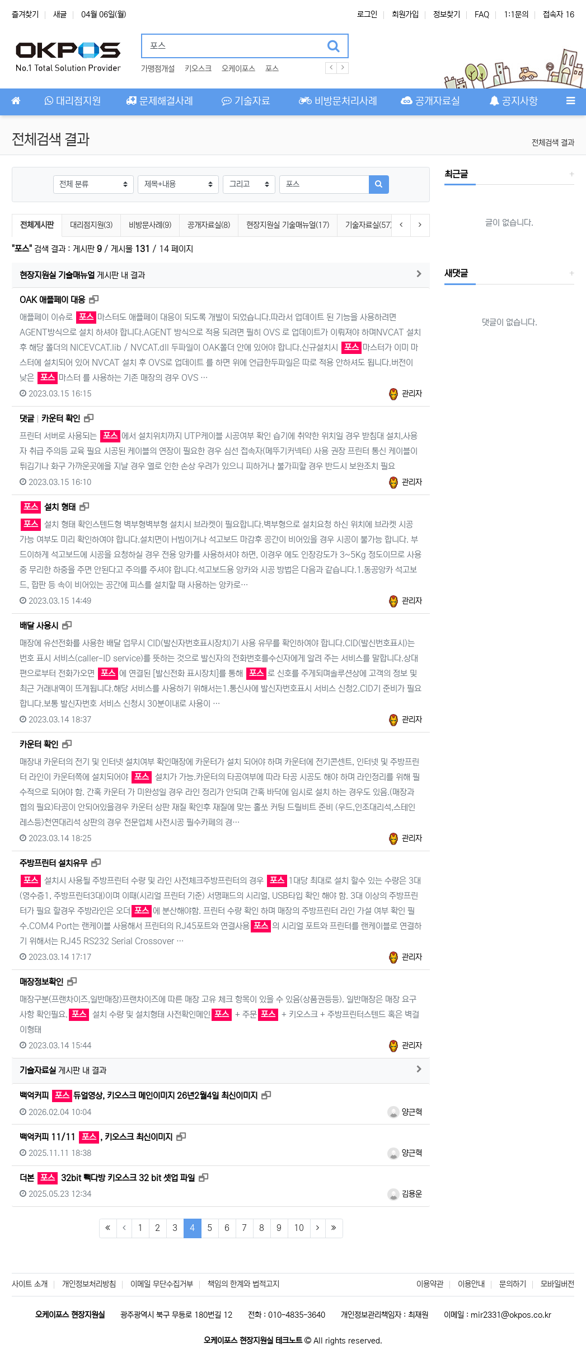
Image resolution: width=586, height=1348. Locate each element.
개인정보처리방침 (89, 1284)
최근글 (456, 174)
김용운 (404, 1194)
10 (299, 1228)
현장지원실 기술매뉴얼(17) (287, 225)
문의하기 (512, 1284)
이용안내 (471, 1284)
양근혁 (404, 1112)
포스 (272, 68)
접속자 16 (558, 14)
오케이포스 (238, 68)
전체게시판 (37, 225)
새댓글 (456, 273)
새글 (60, 14)
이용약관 (429, 1284)
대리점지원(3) (91, 225)
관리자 (404, 393)
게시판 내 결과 (82, 275)
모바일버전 (557, 1284)
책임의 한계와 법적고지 (243, 1284)
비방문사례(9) (150, 225)
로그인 (367, 14)
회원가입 (405, 14)
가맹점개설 (158, 68)
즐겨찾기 (25, 14)
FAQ (482, 14)
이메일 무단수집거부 (161, 1284)
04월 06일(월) (103, 14)
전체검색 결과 (553, 142)
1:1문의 (516, 14)
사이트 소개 (30, 1284)
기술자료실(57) (368, 225)
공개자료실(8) (208, 225)
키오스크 (198, 68)
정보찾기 (446, 14)
